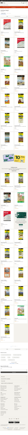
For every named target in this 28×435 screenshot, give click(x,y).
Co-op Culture (3, 406)
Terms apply (17, 169)
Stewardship (16, 409)
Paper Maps (3, 357)
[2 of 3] (20, 30)
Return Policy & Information (18, 388)
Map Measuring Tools (11, 359)
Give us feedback (12, 363)
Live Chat (2, 415)
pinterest (15, 418)
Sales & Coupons (16, 393)
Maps (9, 357)
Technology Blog (16, 408)
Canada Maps (3, 359)
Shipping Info (16, 390)
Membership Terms (10, 429)
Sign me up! (14, 372)
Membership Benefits (4, 390)
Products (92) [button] (3, 13)
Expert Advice (9, 13)
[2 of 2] (7, 124)
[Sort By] (20, 16)
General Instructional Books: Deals (6, 354)
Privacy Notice (16, 427)
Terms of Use (4, 427)
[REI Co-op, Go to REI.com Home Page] (1, 2)
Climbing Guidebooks (16, 357)
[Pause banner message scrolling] (24, 6)
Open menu (26, 2)
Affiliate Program (3, 408)
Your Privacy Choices (10, 427)
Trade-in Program (3, 401)
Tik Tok (11, 418)
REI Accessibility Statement (17, 429)
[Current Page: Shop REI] (2, 1)
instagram (9, 418)
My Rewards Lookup (3, 388)
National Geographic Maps (17, 354)
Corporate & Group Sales (4, 409)
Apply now (20, 224)
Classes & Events (16, 399)
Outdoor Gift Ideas (3, 393)
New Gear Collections (4, 399)
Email (1, 368)
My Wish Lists (2, 389)
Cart (25, 2)
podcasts (18, 418)
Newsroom (15, 407)
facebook (13, 418)
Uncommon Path (16, 400)
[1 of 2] (6, 124)
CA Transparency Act (21, 428)
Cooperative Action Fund (17, 406)
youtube (16, 418)
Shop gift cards (14, 170)
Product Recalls (16, 428)
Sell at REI (2, 407)
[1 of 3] (19, 30)
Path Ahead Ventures (17, 401)
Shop (4, 2)
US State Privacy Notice (22, 427)
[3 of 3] (22, 30)
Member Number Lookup (4, 398)
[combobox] (14, 5)
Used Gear (2, 400)
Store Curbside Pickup (17, 389)
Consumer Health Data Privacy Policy (8, 428)
